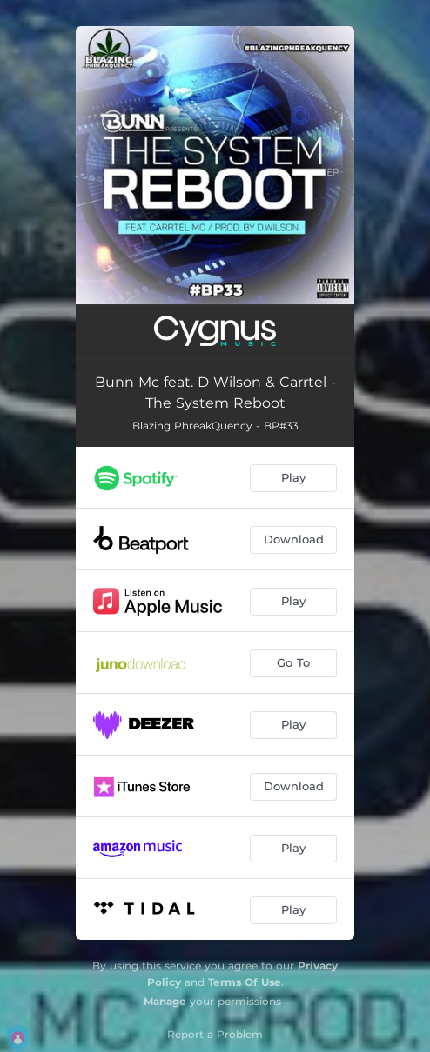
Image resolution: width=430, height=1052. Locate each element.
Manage (165, 1001)
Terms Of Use (244, 982)
